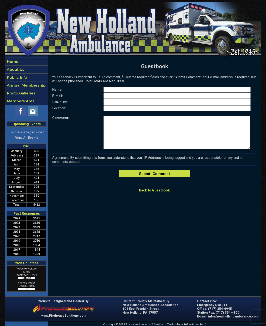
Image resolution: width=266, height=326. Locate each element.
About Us (15, 69)
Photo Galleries (20, 93)
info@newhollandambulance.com (233, 316)
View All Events (26, 138)
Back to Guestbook (154, 190)
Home (12, 61)
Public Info (16, 77)
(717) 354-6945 (220, 309)
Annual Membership (26, 85)
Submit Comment (154, 173)
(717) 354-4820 (228, 312)
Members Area (20, 101)
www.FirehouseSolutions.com (63, 315)
